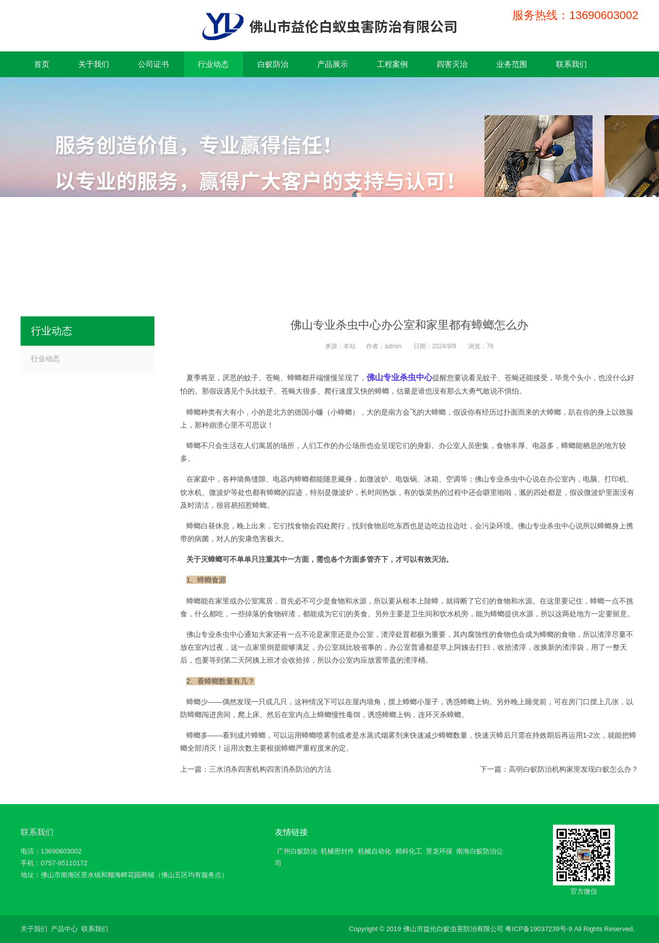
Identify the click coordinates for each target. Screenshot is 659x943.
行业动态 (45, 358)
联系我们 (37, 832)
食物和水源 (349, 601)
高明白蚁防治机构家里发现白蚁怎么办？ (573, 769)
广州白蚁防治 (297, 851)
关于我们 (34, 929)
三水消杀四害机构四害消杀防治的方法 (270, 769)
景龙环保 (439, 851)
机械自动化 (374, 851)
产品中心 (64, 929)
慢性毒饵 (346, 714)
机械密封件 (337, 851)
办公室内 (561, 479)
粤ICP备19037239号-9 (538, 929)
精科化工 (408, 851)
